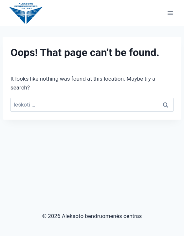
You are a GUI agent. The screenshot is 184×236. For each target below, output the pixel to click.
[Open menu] (170, 13)
